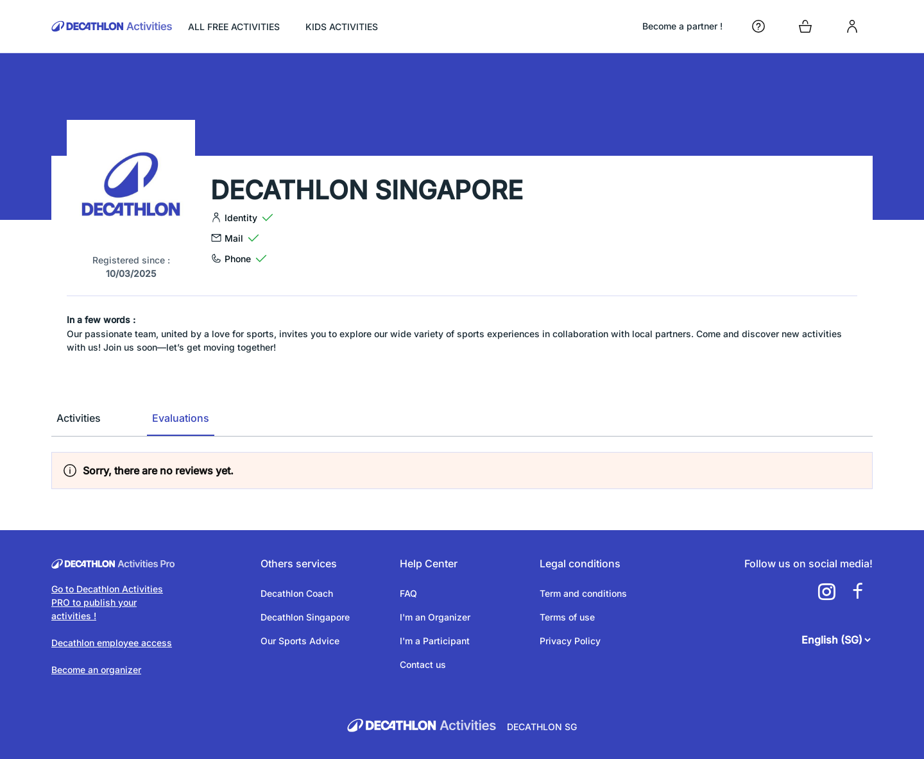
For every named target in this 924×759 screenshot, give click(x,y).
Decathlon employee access (111, 642)
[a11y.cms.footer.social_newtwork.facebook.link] (857, 591)
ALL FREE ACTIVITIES (234, 26)
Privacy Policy (570, 640)
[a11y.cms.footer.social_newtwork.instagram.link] (826, 591)
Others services (299, 563)
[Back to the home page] (112, 26)
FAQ (408, 593)
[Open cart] (805, 26)
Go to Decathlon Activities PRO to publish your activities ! (107, 602)
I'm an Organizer (435, 617)
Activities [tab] (78, 418)
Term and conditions (583, 593)
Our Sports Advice (300, 640)
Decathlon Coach (297, 593)
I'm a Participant (435, 640)
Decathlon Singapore (305, 617)
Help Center (429, 563)
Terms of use (567, 617)
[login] (852, 26)
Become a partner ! (682, 26)
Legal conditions (580, 563)
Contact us (423, 664)
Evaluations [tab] (180, 418)
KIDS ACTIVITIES (341, 26)
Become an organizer (96, 669)
